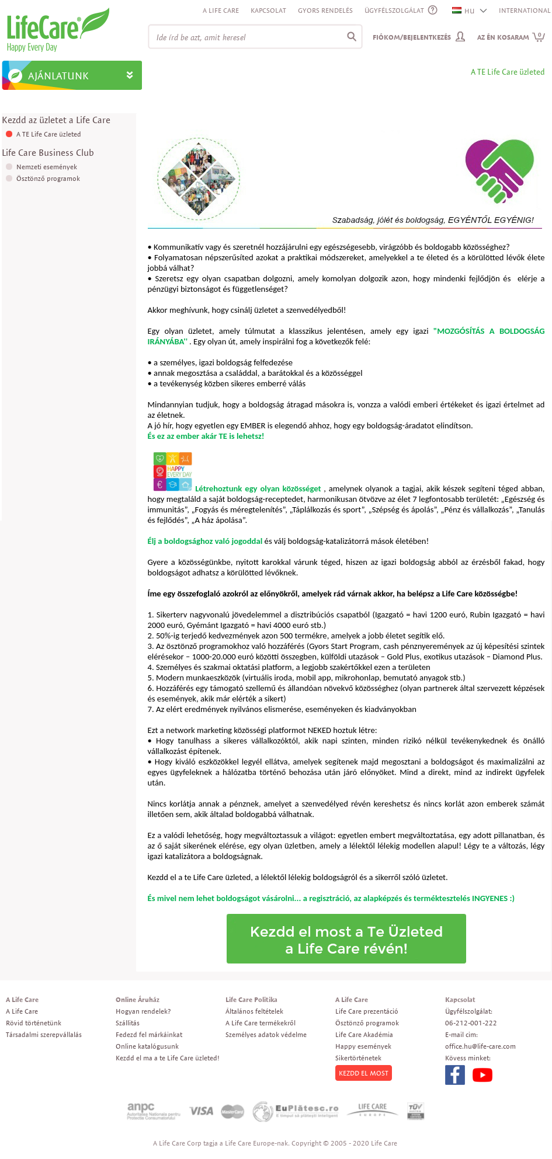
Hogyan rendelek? (143, 1011)
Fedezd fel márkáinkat (149, 1034)
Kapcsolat (268, 10)
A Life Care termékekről (260, 1022)
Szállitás (128, 1022)
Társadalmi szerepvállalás (44, 1034)
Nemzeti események (46, 166)
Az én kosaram (511, 37)
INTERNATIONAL (525, 10)
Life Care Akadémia (364, 1034)
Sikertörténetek (358, 1057)
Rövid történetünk (33, 1022)
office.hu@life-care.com (480, 1046)
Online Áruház (137, 999)
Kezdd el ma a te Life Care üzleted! (168, 1057)
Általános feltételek (254, 1011)
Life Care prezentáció (366, 1011)
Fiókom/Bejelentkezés (412, 37)
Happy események (363, 1046)
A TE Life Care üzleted (48, 134)
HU (463, 10)
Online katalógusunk (147, 1046)
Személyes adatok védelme (266, 1034)
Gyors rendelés (325, 10)
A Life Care (221, 10)
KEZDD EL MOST (363, 1073)
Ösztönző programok (48, 178)
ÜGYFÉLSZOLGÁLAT (394, 10)
